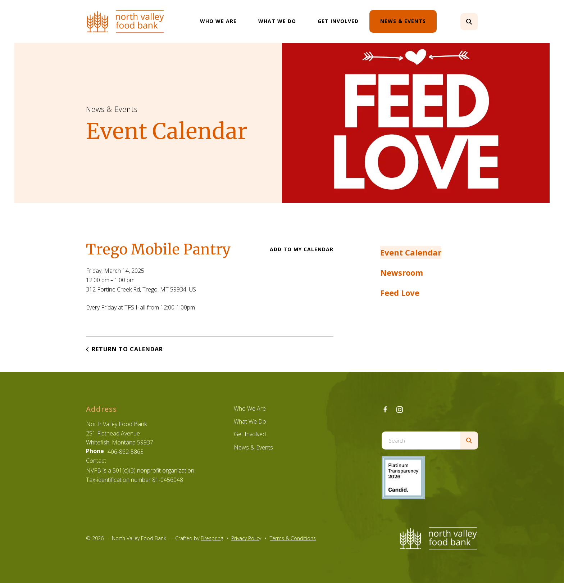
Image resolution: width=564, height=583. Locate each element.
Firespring (212, 538)
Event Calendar (410, 252)
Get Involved (338, 21)
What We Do (277, 21)
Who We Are (218, 21)
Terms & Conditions (293, 538)
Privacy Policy (246, 538)
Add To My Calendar (301, 249)
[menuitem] (218, 21)
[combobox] (421, 440)
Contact (96, 461)
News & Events (403, 21)
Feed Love (399, 292)
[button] (469, 21)
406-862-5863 (126, 452)
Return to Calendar (127, 349)
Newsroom (401, 272)
